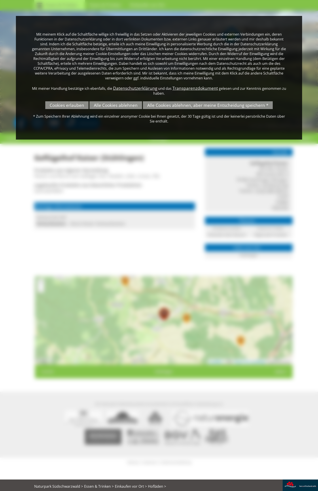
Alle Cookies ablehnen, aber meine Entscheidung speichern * (207, 105)
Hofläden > (157, 486)
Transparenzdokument (195, 88)
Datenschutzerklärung (135, 88)
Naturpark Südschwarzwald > (58, 486)
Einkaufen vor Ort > (131, 486)
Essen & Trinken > (99, 486)
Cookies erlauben (67, 105)
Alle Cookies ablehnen (116, 105)
